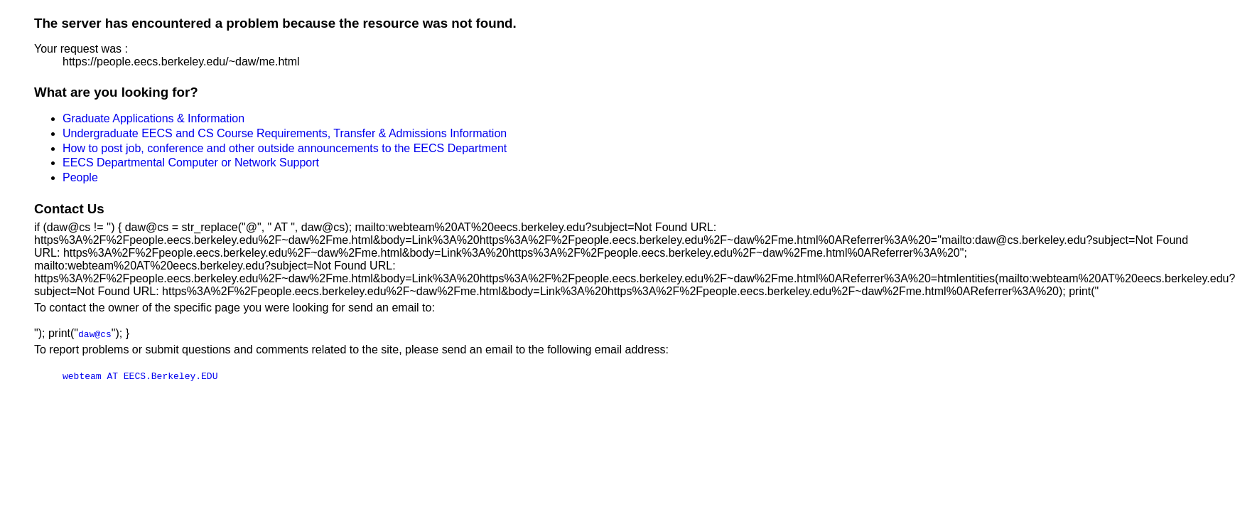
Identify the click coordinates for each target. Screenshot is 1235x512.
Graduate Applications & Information (153, 118)
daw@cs (95, 333)
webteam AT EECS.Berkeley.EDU (140, 375)
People (80, 177)
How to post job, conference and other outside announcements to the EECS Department (285, 148)
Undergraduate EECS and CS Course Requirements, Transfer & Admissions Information (285, 133)
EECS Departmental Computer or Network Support (191, 162)
